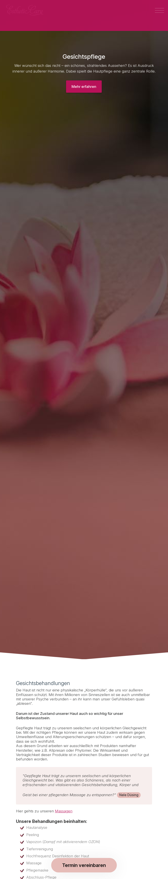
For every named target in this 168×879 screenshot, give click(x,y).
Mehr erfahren (84, 86)
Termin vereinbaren (84, 865)
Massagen (63, 811)
